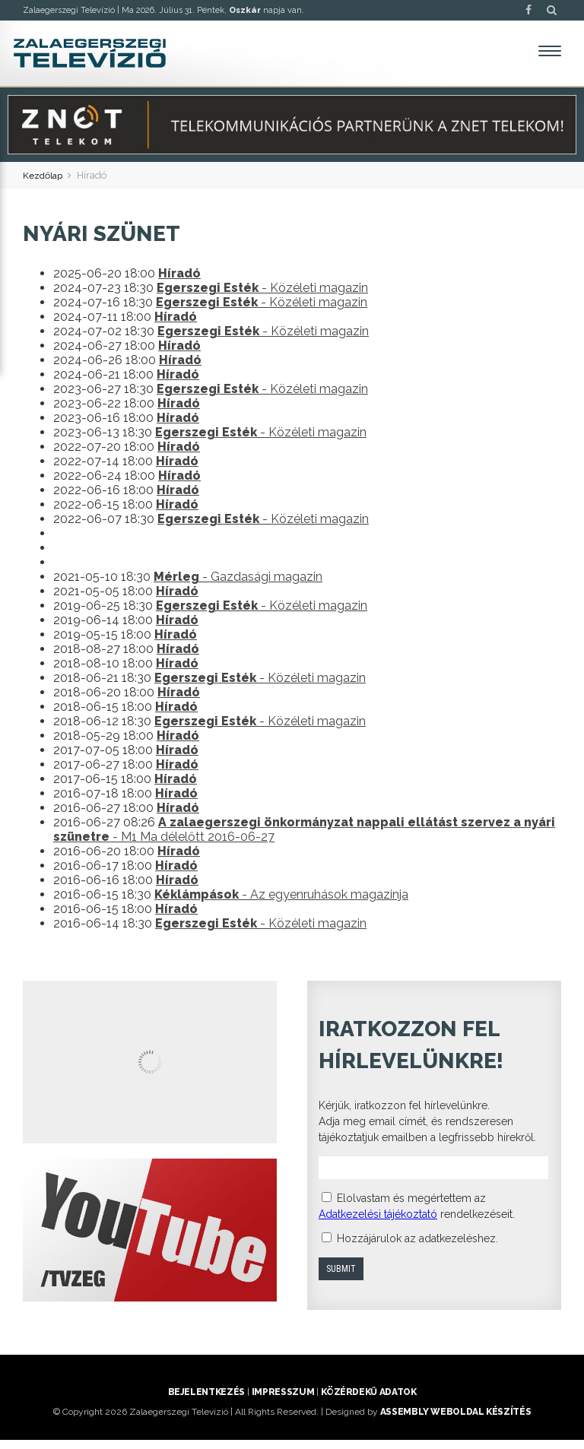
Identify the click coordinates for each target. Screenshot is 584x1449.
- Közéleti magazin (262, 297)
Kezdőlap (44, 183)
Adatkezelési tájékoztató (378, 1222)
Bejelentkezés (206, 1401)
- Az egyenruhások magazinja (281, 903)
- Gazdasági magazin (238, 586)
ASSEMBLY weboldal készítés (456, 1421)
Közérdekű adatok (368, 1401)
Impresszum (283, 1401)
